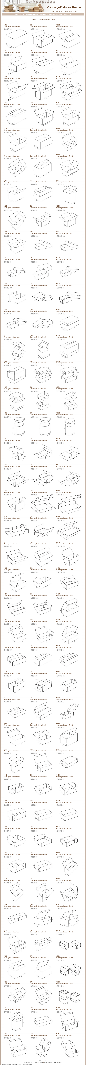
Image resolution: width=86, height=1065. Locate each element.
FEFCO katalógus (43, 1061)
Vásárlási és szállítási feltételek (51, 14)
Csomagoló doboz (38, 1062)
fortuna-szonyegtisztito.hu (25, 1064)
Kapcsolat (67, 14)
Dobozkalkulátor (32, 14)
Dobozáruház (20, 14)
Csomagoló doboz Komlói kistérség (53, 1062)
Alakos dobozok (28, 1062)
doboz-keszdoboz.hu (13, 1064)
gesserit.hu (5, 1064)
